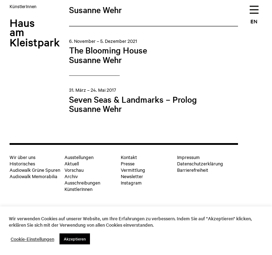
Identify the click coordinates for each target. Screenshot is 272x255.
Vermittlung (133, 169)
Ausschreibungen (82, 182)
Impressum (188, 157)
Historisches (22, 163)
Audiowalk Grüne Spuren (35, 169)
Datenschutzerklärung (200, 163)
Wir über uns (22, 157)
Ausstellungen (79, 157)
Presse (128, 163)
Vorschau (74, 169)
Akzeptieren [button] (75, 239)
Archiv (71, 176)
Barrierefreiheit (192, 169)
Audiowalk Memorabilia (33, 176)
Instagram (131, 182)
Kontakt (129, 157)
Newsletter (132, 176)
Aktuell (71, 163)
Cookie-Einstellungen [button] (32, 239)
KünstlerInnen (78, 189)
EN (253, 21)
